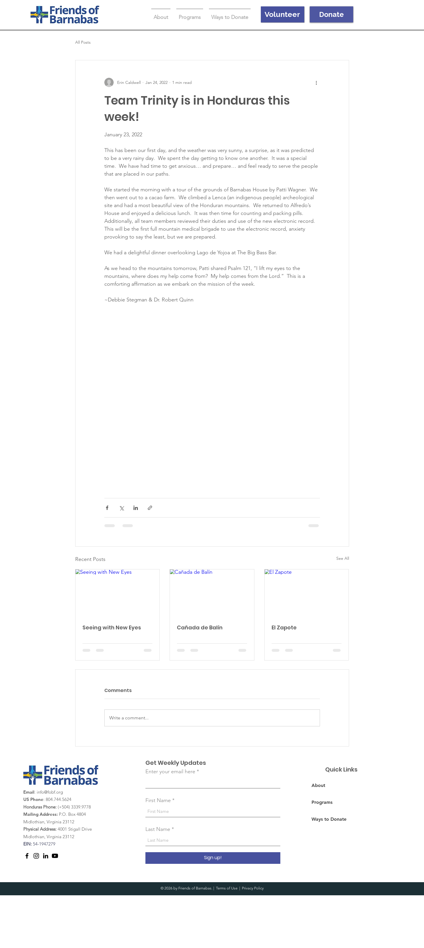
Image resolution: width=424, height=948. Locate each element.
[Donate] (331, 14)
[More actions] (316, 82)
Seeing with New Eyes (111, 627)
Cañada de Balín (200, 627)
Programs (322, 802)
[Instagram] (36, 855)
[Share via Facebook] (107, 508)
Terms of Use (226, 888)
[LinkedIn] (45, 855)
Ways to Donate (329, 819)
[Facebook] (27, 855)
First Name (158, 800)
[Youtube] (55, 855)
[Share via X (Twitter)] (121, 508)
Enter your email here (170, 771)
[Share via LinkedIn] (135, 508)
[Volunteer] (282, 14)
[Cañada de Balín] (212, 593)
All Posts (83, 42)
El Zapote (284, 627)
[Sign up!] (212, 858)
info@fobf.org (50, 792)
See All (342, 558)
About (318, 785)
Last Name (157, 829)
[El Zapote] (307, 593)
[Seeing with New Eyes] (117, 593)
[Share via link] (150, 508)
